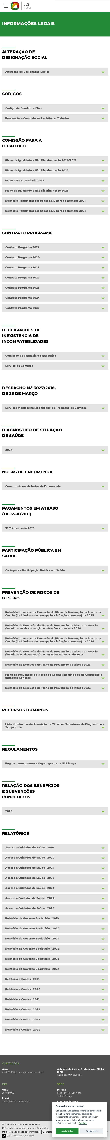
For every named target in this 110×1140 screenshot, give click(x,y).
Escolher (83, 1123)
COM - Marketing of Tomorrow (18, 1136)
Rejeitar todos (92, 1131)
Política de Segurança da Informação (21, 1132)
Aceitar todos (67, 1131)
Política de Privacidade (13, 1128)
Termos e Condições (37, 1128)
